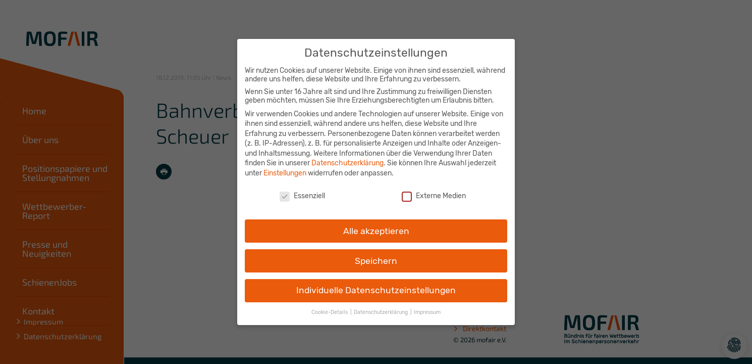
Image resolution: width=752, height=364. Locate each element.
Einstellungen (284, 167)
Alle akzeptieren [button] (376, 225)
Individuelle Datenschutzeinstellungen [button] (376, 285)
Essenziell (302, 190)
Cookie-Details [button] (330, 306)
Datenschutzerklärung (347, 157)
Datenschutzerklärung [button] (381, 306)
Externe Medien (434, 190)
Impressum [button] (427, 306)
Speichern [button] (376, 255)
